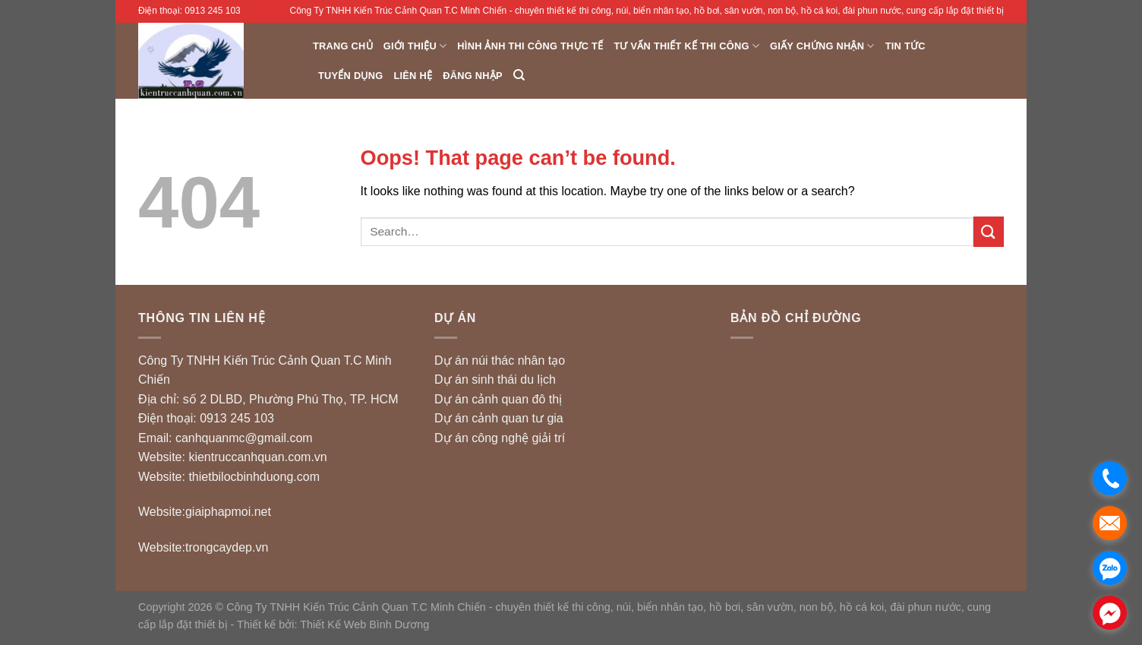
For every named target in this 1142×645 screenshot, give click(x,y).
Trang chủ (343, 46)
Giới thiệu (415, 46)
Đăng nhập (473, 75)
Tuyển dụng (350, 75)
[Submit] (988, 231)
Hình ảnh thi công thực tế (530, 46)
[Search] (519, 75)
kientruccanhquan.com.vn (257, 457)
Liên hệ (412, 75)
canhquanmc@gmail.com (244, 438)
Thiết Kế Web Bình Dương (364, 624)
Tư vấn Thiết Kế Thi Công (686, 46)
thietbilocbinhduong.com (254, 476)
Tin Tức (905, 46)
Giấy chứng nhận (822, 46)
